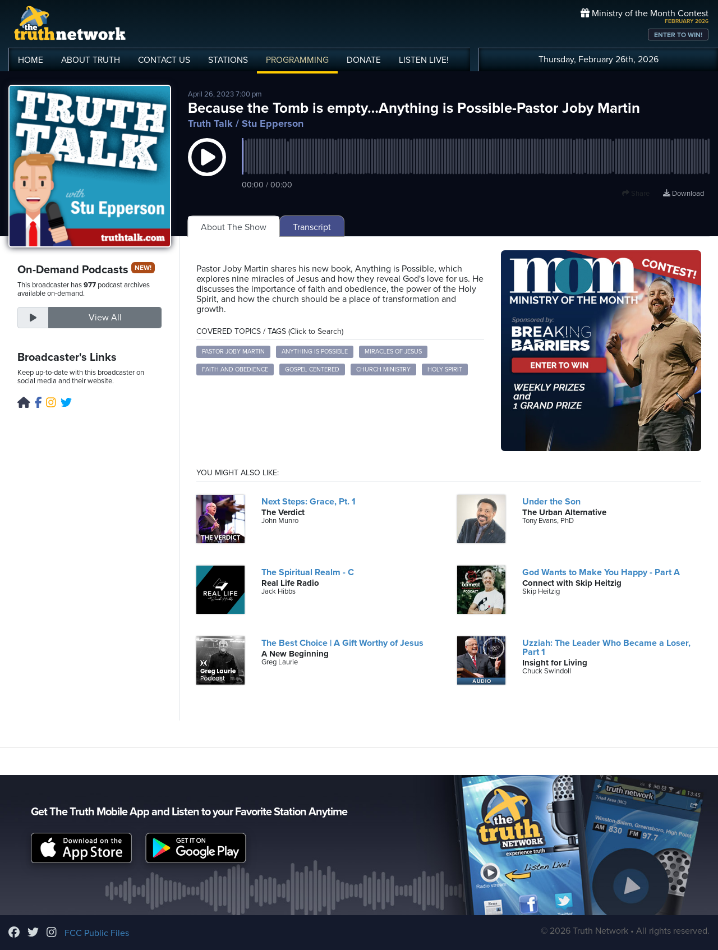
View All (105, 317)
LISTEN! (424, 60)
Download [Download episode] (683, 193)
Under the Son (551, 501)
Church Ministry (383, 369)
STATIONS (228, 60)
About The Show (233, 227)
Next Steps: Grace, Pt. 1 (308, 501)
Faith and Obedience (235, 369)
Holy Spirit (444, 369)
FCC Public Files (97, 933)
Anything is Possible (315, 351)
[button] (207, 168)
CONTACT (164, 60)
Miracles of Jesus (393, 351)
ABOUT (90, 60)
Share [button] (636, 193)
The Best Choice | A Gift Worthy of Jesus (342, 643)
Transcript (312, 227)
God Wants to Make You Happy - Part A (601, 572)
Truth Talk (210, 123)
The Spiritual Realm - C (307, 572)
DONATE (364, 60)
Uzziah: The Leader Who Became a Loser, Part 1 (606, 647)
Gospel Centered (312, 369)
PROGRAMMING (297, 60)
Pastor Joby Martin (233, 351)
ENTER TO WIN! (678, 35)
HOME (30, 60)
